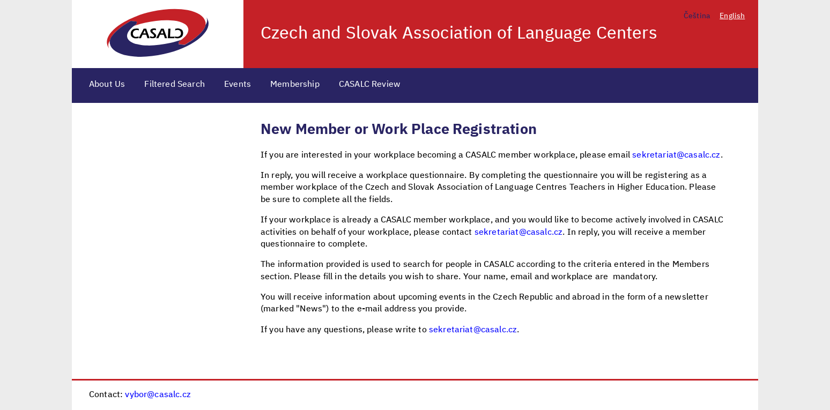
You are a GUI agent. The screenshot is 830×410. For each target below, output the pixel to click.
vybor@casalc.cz (157, 395)
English (732, 16)
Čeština (697, 16)
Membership (295, 84)
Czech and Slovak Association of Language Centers (459, 33)
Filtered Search (174, 84)
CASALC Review (370, 84)
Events (237, 84)
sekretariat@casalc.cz (676, 155)
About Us (107, 84)
